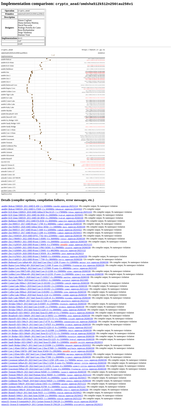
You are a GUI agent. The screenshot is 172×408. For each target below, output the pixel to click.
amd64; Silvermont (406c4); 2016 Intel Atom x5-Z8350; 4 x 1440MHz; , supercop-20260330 (44, 390)
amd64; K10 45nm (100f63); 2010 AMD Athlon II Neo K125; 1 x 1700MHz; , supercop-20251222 (46, 213)
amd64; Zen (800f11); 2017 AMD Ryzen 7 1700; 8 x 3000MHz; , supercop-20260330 (41, 225)
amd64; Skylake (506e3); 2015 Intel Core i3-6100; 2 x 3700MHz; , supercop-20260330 (42, 307)
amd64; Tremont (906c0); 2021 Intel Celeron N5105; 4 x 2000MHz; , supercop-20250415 (43, 378)
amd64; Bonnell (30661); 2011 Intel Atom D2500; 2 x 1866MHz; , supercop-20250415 (42, 396)
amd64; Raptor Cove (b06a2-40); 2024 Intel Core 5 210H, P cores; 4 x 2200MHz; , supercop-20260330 (52, 266)
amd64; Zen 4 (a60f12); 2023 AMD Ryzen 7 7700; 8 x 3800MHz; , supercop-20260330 (41, 260)
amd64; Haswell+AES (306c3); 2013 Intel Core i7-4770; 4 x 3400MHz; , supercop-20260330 (49, 322)
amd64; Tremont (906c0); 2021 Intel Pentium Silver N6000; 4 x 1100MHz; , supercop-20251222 (46, 375)
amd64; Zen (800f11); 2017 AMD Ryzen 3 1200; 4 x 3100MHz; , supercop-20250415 (41, 233)
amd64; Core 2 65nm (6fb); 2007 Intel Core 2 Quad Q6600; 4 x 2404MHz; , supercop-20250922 (46, 355)
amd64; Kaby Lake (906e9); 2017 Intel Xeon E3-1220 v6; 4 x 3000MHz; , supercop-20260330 (45, 299)
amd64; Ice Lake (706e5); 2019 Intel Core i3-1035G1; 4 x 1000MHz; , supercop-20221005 (44, 281)
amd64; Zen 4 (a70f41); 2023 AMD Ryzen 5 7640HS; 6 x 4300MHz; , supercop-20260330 (44, 257)
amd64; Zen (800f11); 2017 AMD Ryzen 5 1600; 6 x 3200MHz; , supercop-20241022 (41, 230)
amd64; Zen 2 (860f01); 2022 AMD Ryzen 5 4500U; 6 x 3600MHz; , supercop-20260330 (43, 239)
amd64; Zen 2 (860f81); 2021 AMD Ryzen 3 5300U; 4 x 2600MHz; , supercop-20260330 (44, 242)
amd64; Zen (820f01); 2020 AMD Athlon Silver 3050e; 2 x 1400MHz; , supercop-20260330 (43, 227)
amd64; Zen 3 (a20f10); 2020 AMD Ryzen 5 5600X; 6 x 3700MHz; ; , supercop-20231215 (46, 245)
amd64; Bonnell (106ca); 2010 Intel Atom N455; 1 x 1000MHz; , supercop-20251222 (41, 399)
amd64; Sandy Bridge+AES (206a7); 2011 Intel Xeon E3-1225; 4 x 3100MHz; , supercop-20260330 (47, 340)
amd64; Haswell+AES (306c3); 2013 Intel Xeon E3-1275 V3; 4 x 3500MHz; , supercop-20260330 (47, 319)
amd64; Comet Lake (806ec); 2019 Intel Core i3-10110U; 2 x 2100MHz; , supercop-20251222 (44, 290)
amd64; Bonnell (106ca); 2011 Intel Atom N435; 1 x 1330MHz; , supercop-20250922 (41, 393)
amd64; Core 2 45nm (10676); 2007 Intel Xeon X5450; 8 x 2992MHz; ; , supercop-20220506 (47, 352)
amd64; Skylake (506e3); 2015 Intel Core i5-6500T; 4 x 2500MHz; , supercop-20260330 (43, 304)
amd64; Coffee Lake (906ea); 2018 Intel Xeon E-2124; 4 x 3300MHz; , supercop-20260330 (44, 296)
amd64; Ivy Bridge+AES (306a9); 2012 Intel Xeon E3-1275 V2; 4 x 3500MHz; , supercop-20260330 (48, 334)
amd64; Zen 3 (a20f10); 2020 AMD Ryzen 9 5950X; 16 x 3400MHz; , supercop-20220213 (42, 254)
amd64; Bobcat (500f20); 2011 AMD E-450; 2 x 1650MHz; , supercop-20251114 (39, 207)
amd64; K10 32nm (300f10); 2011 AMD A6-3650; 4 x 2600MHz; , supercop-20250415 (42, 216)
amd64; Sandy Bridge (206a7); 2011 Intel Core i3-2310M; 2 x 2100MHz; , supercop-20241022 (46, 346)
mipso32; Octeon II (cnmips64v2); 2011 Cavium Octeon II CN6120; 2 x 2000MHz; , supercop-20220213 (52, 405)
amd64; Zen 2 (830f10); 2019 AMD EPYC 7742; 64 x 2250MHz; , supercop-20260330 (41, 236)
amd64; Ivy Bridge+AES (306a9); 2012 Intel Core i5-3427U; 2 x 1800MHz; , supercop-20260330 (47, 337)
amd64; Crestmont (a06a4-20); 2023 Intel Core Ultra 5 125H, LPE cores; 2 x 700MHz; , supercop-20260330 (54, 361)
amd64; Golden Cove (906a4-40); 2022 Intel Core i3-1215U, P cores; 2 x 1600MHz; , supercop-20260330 (52, 275)
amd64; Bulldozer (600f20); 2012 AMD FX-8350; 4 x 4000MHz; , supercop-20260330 (43, 222)
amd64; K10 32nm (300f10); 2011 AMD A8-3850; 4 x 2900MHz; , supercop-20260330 (42, 219)
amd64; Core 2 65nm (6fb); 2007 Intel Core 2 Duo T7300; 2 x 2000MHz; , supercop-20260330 (46, 358)
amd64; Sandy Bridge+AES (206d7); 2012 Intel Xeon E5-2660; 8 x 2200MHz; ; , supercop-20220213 (52, 343)
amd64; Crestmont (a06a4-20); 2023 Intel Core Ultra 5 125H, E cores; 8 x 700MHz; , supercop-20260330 (53, 364)
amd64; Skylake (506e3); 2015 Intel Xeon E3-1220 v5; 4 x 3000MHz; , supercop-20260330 (43, 310)
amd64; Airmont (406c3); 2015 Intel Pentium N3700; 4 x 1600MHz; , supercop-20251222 (43, 387)
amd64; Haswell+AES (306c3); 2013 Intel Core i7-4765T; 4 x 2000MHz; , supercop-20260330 (46, 325)
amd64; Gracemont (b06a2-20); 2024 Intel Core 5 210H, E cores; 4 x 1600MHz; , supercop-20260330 (53, 370)
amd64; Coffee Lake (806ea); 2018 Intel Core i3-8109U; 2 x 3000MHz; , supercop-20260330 (43, 293)
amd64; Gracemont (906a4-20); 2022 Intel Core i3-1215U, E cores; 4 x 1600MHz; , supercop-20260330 (53, 367)
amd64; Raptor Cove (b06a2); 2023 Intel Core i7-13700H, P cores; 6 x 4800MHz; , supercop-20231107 (49, 269)
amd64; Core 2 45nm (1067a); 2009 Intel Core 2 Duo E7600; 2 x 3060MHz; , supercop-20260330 (47, 349)
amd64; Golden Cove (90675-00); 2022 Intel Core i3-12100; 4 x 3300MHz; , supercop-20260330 (45, 272)
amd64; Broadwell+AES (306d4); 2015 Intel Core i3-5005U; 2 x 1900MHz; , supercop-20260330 (45, 316)
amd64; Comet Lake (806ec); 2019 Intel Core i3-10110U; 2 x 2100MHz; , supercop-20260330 (45, 284)
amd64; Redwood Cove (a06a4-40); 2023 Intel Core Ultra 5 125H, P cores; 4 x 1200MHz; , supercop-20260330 (54, 263)
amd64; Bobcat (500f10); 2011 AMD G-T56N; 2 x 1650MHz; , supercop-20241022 (41, 210)
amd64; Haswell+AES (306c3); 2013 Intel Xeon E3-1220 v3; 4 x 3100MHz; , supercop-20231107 (46, 328)
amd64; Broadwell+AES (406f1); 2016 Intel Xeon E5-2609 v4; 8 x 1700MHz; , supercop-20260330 (47, 313)
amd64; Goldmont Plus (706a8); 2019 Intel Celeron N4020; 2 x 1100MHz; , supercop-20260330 (46, 381)
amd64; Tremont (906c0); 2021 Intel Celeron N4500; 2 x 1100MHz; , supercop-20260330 (43, 373)
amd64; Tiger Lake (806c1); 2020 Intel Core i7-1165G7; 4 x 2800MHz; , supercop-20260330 (45, 278)
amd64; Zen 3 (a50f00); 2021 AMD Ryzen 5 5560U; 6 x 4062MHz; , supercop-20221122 (43, 251)
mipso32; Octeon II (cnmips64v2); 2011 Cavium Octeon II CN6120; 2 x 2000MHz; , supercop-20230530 (49, 402)
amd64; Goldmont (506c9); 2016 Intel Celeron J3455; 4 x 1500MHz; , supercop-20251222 (43, 384)
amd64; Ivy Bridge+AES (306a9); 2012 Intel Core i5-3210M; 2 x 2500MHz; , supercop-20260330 (46, 331)
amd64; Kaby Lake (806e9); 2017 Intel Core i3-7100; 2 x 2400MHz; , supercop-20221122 (45, 301)
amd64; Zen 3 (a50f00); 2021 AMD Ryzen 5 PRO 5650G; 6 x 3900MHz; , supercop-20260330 (45, 248)
